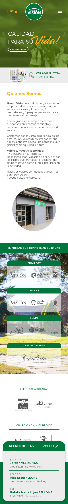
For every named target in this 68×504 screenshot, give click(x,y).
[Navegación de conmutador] (60, 11)
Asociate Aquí (18, 49)
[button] (3, 33)
